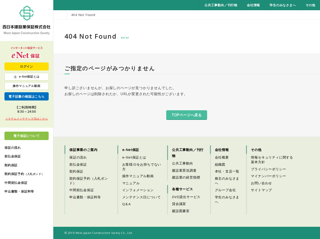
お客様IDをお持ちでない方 (141, 166)
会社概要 (222, 157)
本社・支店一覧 (227, 171)
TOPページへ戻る (187, 114)
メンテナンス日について (141, 197)
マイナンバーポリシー (268, 176)
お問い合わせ (261, 183)
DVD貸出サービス (186, 197)
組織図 (220, 164)
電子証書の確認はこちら (26, 96)
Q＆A (126, 204)
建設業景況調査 (184, 170)
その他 (310, 5)
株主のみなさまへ (227, 180)
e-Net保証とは (29, 76)
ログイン (26, 66)
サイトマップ (261, 190)
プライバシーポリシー (268, 169)
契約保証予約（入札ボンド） (88, 180)
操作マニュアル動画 (26, 86)
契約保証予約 (24, 174)
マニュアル (131, 183)
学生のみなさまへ (283, 5)
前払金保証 (12, 156)
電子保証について (26, 136)
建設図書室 (181, 211)
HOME (59, 14)
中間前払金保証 (16, 183)
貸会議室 (179, 203)
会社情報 (253, 5)
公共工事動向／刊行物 (220, 5)
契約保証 (11, 165)
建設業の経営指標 (186, 177)
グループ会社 (225, 190)
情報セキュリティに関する (272, 159)
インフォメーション (138, 190)
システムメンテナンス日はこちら (26, 119)
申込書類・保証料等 (19, 191)
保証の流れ (12, 147)
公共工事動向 (182, 163)
